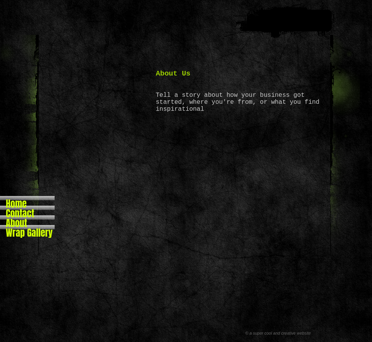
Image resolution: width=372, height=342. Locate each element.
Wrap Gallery (29, 230)
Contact (20, 210)
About (16, 220)
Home (16, 201)
